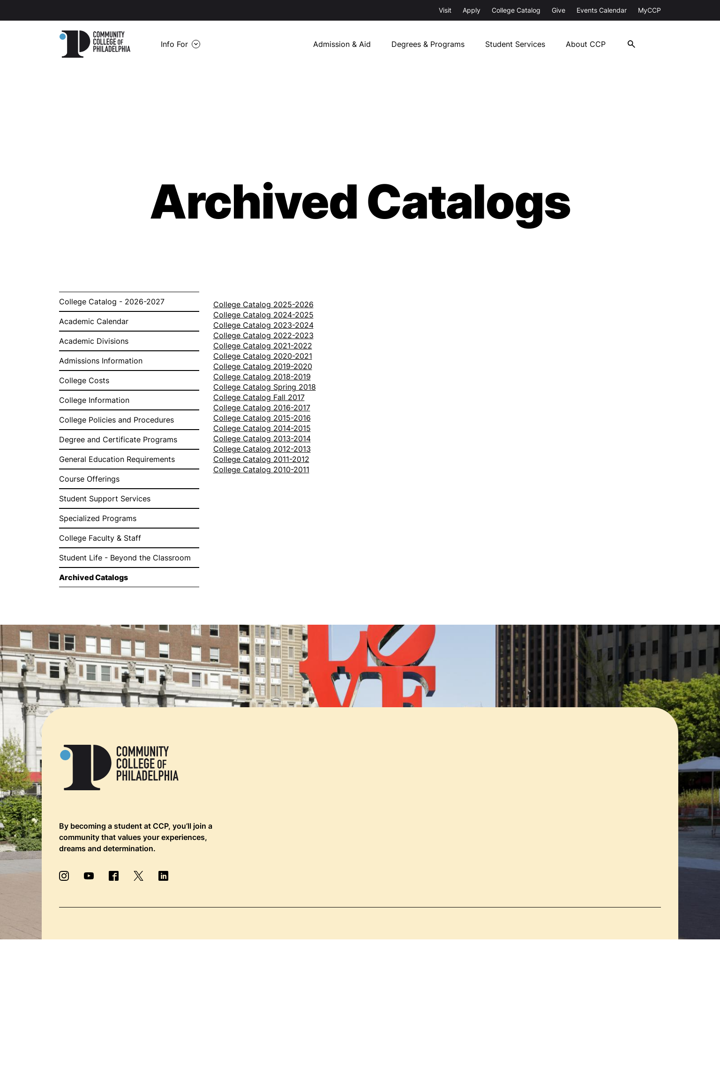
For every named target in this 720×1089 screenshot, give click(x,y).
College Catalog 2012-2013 (262, 449)
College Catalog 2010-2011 (261, 469)
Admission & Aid (342, 44)
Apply (471, 10)
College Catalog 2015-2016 (262, 418)
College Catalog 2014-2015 (262, 428)
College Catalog (516, 10)
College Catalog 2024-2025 (263, 314)
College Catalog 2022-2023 (263, 335)
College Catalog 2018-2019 (262, 376)
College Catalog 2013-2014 (262, 438)
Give (558, 10)
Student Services (515, 44)
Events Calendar (602, 10)
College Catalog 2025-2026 (263, 304)
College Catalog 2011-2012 (261, 459)
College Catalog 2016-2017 (261, 407)
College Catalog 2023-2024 (263, 325)
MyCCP (649, 10)
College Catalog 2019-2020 (262, 366)
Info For (174, 44)
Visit (445, 10)
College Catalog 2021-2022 (262, 345)
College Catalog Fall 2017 (259, 397)
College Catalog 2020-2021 (262, 356)
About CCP (586, 44)
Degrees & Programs (428, 44)
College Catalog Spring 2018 (264, 387)
